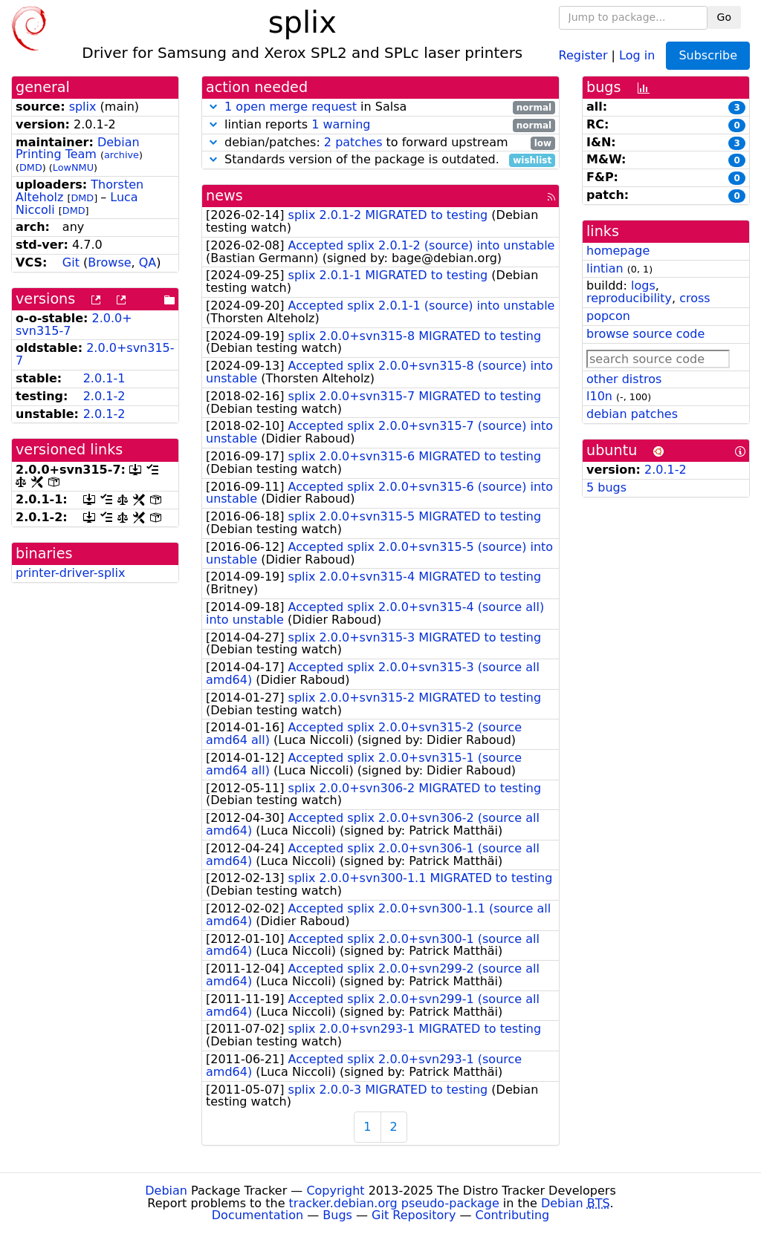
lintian (605, 268)
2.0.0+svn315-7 (95, 354)
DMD (30, 167)
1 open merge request (290, 106)
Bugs (337, 1215)
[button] (213, 106)
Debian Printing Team (78, 148)
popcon (608, 316)
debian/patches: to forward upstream (380, 143)
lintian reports (380, 125)
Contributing (513, 1215)
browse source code (645, 334)
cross (694, 298)
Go (724, 17)
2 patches (353, 142)
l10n (599, 396)
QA (148, 262)
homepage (618, 251)
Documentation (257, 1215)
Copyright (335, 1191)
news (224, 195)
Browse (109, 262)
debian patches (632, 414)
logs (643, 285)
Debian (166, 1191)
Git (71, 262)
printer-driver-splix (70, 573)
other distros (623, 379)
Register (583, 55)
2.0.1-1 (104, 378)
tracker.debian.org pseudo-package (394, 1203)
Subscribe (708, 55)
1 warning (340, 124)
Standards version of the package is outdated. (380, 160)
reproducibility (629, 298)
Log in (637, 55)
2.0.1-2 (104, 396)
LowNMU (73, 167)
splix (83, 106)
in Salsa (380, 107)
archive (121, 154)
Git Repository (414, 1215)
